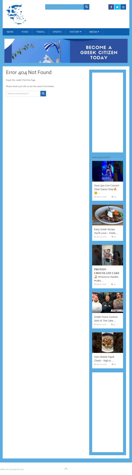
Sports (57, 31)
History (74, 31)
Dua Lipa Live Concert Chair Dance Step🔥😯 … (106, 189)
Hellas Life (4, 469)
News (10, 31)
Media (93, 31)
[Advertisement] (107, 112)
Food (25, 31)
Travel (40, 31)
